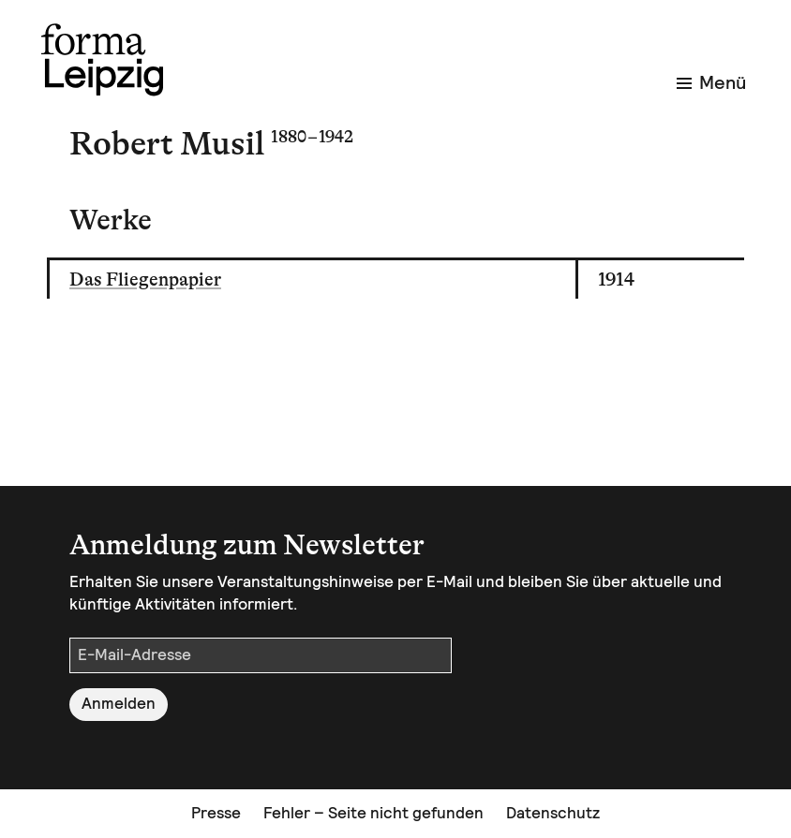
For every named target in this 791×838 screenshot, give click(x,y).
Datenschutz (553, 812)
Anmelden (119, 703)
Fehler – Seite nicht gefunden (373, 812)
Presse (216, 812)
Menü (711, 82)
